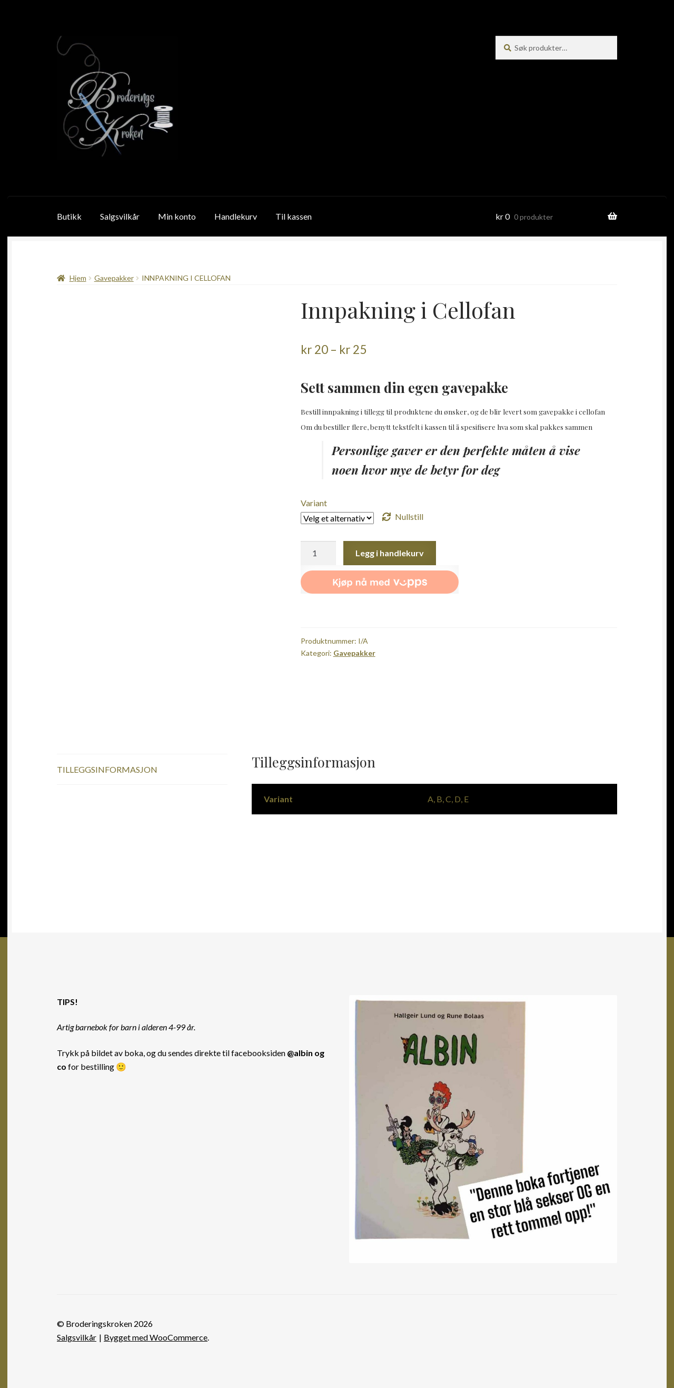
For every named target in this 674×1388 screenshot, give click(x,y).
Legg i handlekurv (389, 553)
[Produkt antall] (318, 553)
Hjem (78, 277)
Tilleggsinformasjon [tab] (107, 769)
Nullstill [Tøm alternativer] (409, 516)
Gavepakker (114, 277)
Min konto (177, 216)
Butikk (69, 216)
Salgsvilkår (120, 216)
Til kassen (293, 216)
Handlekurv (235, 216)
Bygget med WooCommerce (155, 1337)
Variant (314, 503)
